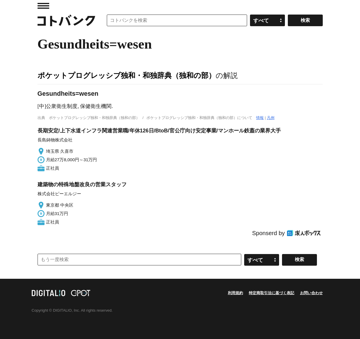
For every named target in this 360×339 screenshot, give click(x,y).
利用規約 (235, 293)
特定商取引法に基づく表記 (271, 293)
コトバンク (66, 20)
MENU (43, 6)
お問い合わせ (311, 293)
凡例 (270, 118)
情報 (260, 118)
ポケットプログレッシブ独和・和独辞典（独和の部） (127, 75)
